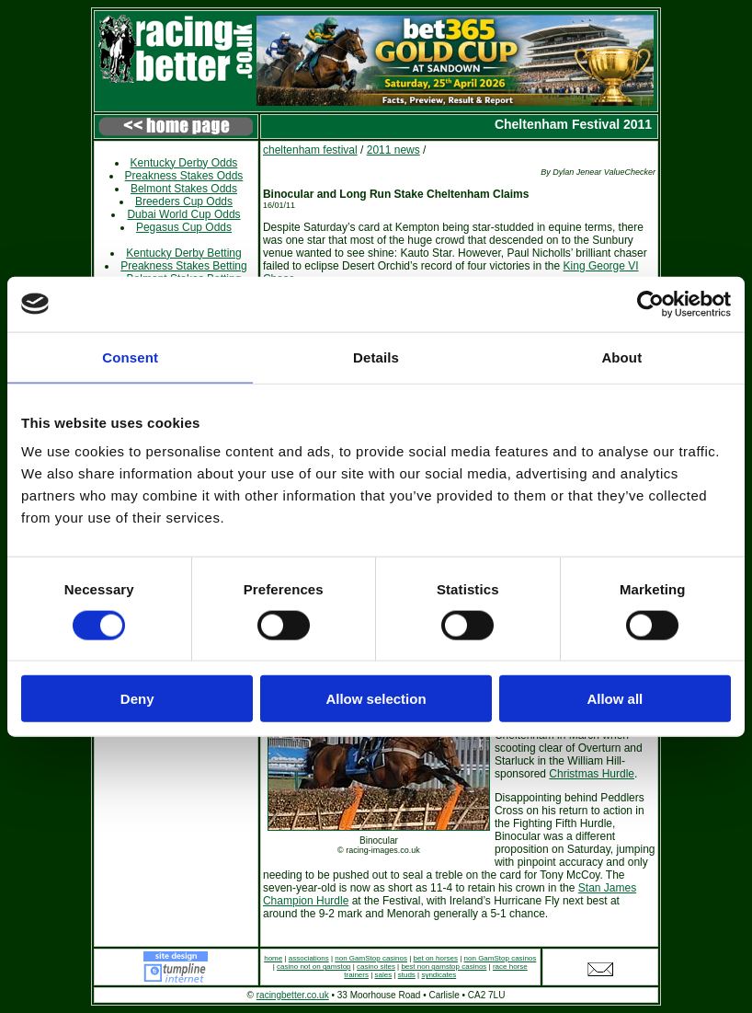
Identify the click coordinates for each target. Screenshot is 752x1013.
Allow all (615, 699)
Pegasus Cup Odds (184, 227)
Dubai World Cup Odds (183, 214)
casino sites (376, 966)
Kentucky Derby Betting (183, 253)
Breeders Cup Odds (184, 201)
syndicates (438, 975)
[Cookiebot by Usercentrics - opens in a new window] (650, 303)
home (273, 958)
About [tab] (621, 356)
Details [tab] (376, 356)
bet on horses (436, 958)
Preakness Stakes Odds (184, 175)
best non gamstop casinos (443, 966)
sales (384, 975)
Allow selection (375, 699)
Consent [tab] (130, 356)
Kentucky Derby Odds (184, 162)
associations (309, 958)
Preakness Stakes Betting (183, 265)
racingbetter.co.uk (292, 995)
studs (407, 975)
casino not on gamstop (314, 966)
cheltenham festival (310, 150)
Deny (137, 699)
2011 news (393, 150)
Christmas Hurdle (591, 773)
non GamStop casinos (371, 958)
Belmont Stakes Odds (184, 188)
